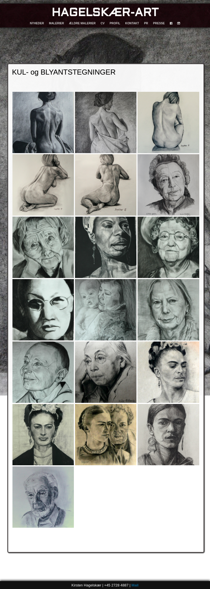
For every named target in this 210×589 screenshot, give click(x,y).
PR (146, 23)
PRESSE (159, 23)
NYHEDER (37, 23)
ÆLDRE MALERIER (82, 23)
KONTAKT (132, 23)
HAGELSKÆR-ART (105, 13)
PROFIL (115, 23)
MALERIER (56, 23)
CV (102, 23)
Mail (134, 585)
